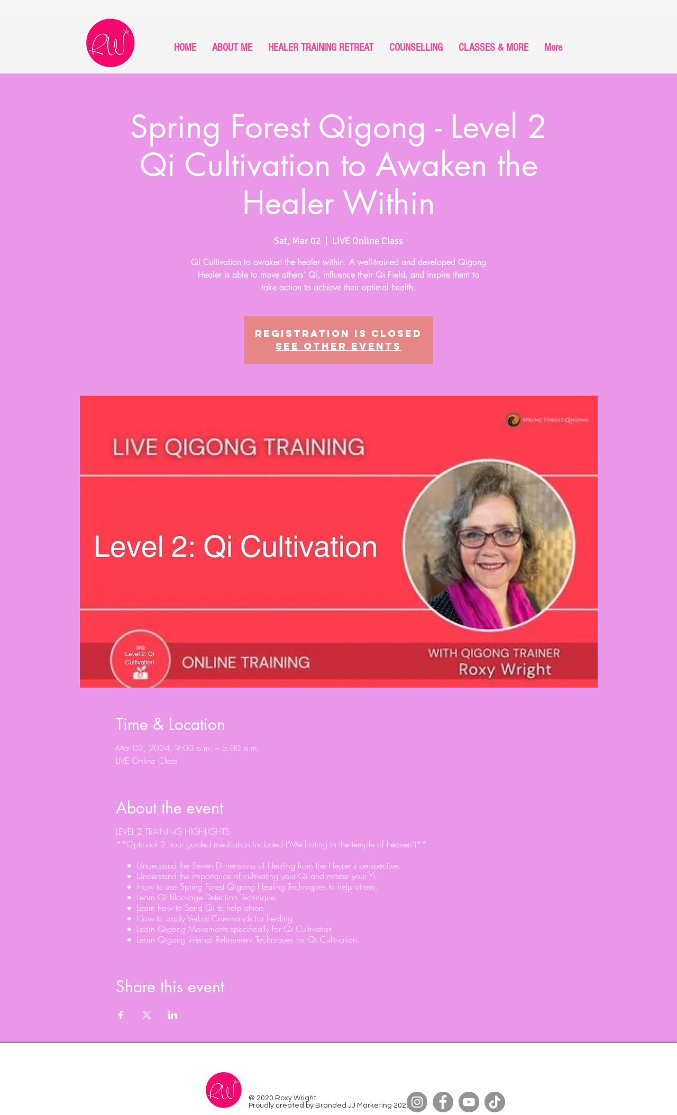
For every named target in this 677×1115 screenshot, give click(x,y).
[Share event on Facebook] (121, 1015)
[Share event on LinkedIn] (173, 1015)
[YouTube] (469, 1102)
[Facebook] (443, 1102)
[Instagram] (417, 1102)
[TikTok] (494, 1102)
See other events (338, 346)
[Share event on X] (147, 1015)
